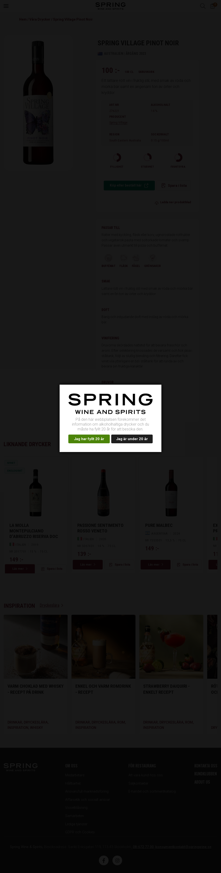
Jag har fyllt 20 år (89, 439)
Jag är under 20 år (132, 439)
